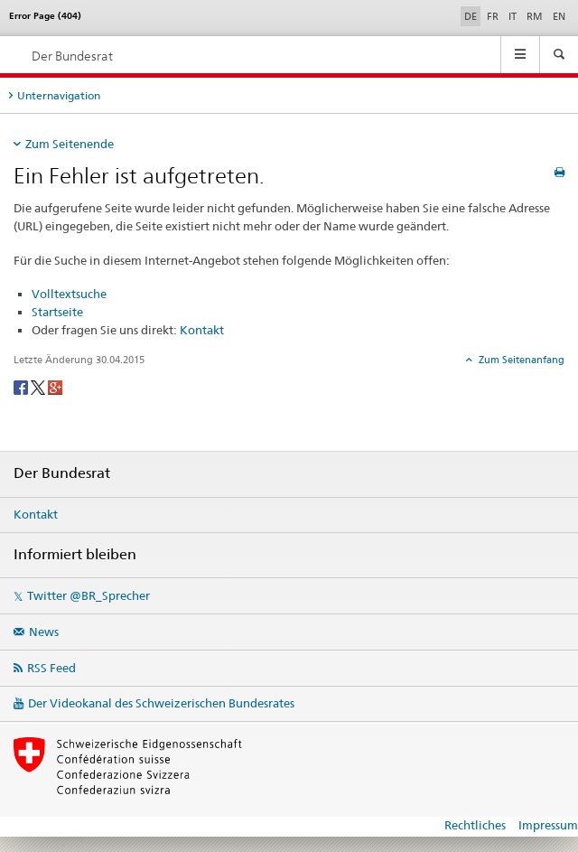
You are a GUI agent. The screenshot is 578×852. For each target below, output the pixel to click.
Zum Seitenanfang (520, 359)
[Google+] (55, 386)
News (44, 631)
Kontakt (202, 330)
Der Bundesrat (72, 55)
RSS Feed (51, 667)
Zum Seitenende (69, 143)
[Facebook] (22, 386)
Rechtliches (475, 825)
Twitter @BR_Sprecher (88, 595)
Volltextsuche (69, 293)
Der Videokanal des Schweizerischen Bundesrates (161, 703)
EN (559, 16)
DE (472, 15)
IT (512, 16)
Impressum (548, 825)
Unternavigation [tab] (58, 95)
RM (535, 16)
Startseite (57, 311)
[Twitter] (39, 386)
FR (493, 16)
